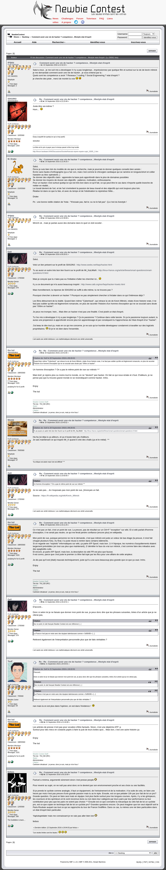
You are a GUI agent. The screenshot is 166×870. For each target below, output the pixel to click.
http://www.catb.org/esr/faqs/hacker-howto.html (103, 284)
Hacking (25, 37)
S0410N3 (12, 99)
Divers (16, 37)
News (55, 18)
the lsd (11, 350)
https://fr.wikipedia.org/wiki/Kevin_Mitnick (60, 495)
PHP (145, 862)
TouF (10, 661)
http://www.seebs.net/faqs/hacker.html (94, 265)
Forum (79, 18)
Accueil (17, 42)
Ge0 (10, 252)
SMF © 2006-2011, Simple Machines (92, 862)
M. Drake (12, 159)
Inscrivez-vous (138, 42)
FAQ (101, 18)
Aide (34, 42)
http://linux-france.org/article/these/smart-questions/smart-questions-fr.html (110, 431)
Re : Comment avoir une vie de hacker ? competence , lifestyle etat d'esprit (76, 99)
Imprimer (152, 51)
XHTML (151, 862)
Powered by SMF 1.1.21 (69, 862)
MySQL (139, 862)
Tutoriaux (91, 18)
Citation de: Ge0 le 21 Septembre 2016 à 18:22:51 (54, 669)
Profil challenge (13, 64)
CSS (157, 862)
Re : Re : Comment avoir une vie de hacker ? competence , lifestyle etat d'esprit (79, 351)
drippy (11, 62)
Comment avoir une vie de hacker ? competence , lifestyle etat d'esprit (61, 37)
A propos (66, 22)
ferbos (11, 772)
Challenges (67, 18)
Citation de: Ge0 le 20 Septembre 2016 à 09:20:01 (54, 358)
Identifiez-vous (97, 42)
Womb (11, 420)
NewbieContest (18, 34)
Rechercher (59, 42)
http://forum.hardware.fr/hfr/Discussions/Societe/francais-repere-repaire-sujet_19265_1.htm (65, 151)
